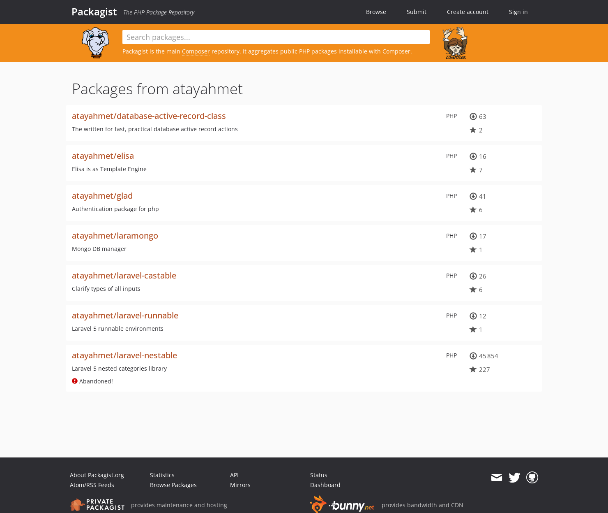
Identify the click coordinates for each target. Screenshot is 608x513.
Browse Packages (173, 485)
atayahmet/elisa (103, 155)
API (234, 475)
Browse (376, 12)
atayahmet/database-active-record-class (149, 115)
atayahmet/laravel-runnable (125, 315)
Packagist (94, 11)
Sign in (518, 12)
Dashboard (325, 485)
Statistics (162, 475)
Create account (467, 12)
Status (318, 475)
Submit (416, 12)
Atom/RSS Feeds (92, 485)
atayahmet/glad (102, 195)
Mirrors (240, 485)
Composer (196, 51)
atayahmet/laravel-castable (124, 275)
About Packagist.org (97, 475)
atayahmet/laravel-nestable (124, 355)
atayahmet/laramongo (115, 235)
